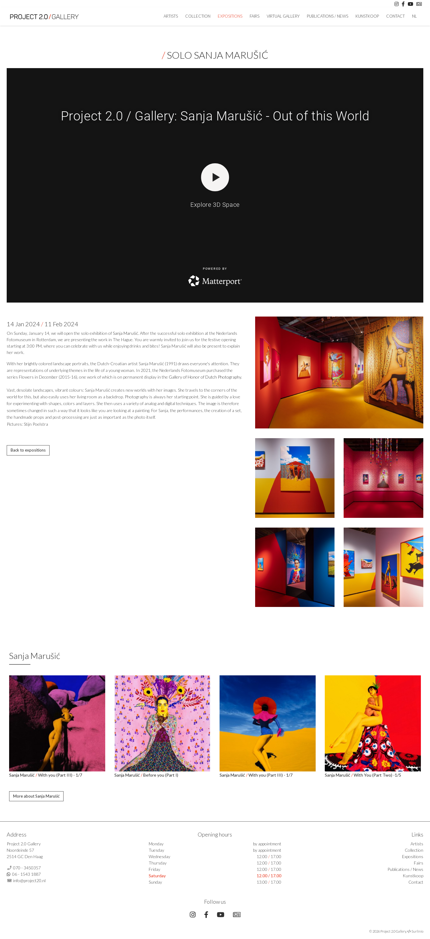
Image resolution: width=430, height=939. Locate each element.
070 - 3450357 (27, 867)
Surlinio (417, 931)
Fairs (254, 16)
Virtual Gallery (283, 16)
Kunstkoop (367, 16)
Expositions (230, 16)
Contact (395, 16)
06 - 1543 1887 (26, 874)
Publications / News (327, 16)
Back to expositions (28, 450)
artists (171, 16)
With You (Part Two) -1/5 (377, 775)
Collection (197, 16)
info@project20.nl (29, 880)
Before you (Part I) (160, 775)
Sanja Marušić (125, 333)
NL (414, 16)
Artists (417, 843)
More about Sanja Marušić (36, 796)
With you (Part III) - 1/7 (60, 775)
